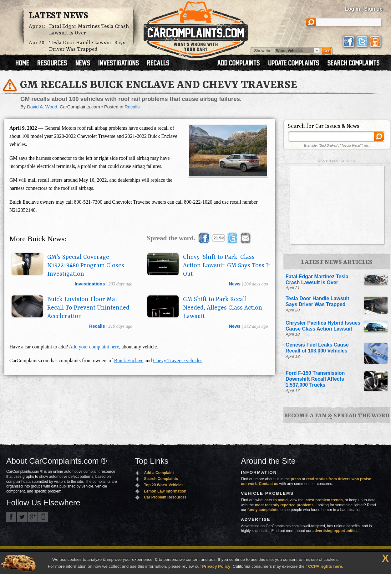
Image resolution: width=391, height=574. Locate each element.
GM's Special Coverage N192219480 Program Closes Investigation (85, 266)
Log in (352, 9)
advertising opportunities (335, 531)
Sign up (373, 9)
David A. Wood (42, 106)
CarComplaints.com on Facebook (11, 517)
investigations (90, 283)
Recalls (132, 106)
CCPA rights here (325, 566)
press (296, 479)
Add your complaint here (94, 346)
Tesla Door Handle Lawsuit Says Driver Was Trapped (87, 46)
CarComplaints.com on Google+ (33, 517)
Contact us (268, 484)
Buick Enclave (129, 360)
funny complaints (262, 510)
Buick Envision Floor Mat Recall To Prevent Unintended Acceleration (88, 308)
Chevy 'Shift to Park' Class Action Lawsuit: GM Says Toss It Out (226, 266)
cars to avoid (276, 500)
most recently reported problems (284, 505)
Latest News (58, 16)
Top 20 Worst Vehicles (163, 485)
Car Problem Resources (165, 497)
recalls (97, 326)
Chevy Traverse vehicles (177, 360)
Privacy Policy (216, 566)
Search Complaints (161, 479)
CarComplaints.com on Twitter (22, 517)
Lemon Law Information (165, 491)
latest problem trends (324, 500)
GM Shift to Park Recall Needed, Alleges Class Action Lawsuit (222, 308)
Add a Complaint (159, 473)
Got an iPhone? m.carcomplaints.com (43, 517)
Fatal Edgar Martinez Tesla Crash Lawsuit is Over (89, 29)
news (235, 283)
